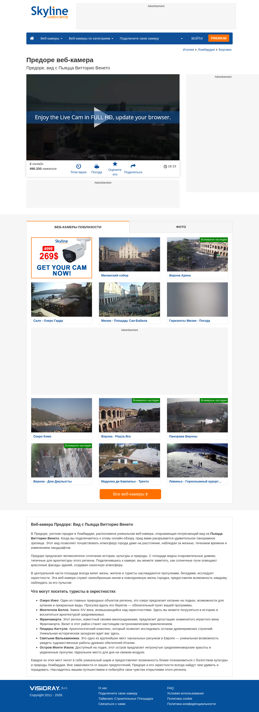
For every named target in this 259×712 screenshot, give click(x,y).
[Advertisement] (156, 19)
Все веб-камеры (130, 494)
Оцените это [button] (114, 168)
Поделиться (133, 169)
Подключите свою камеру (139, 38)
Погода (96, 169)
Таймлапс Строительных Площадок (125, 698)
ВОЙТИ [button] (197, 38)
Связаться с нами (111, 704)
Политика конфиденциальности (191, 704)
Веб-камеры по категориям (91, 38)
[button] (179, 38)
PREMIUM (219, 38)
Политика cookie (179, 698)
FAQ (170, 688)
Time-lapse (78, 169)
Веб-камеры (51, 38)
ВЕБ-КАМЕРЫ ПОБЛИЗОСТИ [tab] (77, 227)
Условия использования (185, 693)
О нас (102, 688)
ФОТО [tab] (181, 227)
